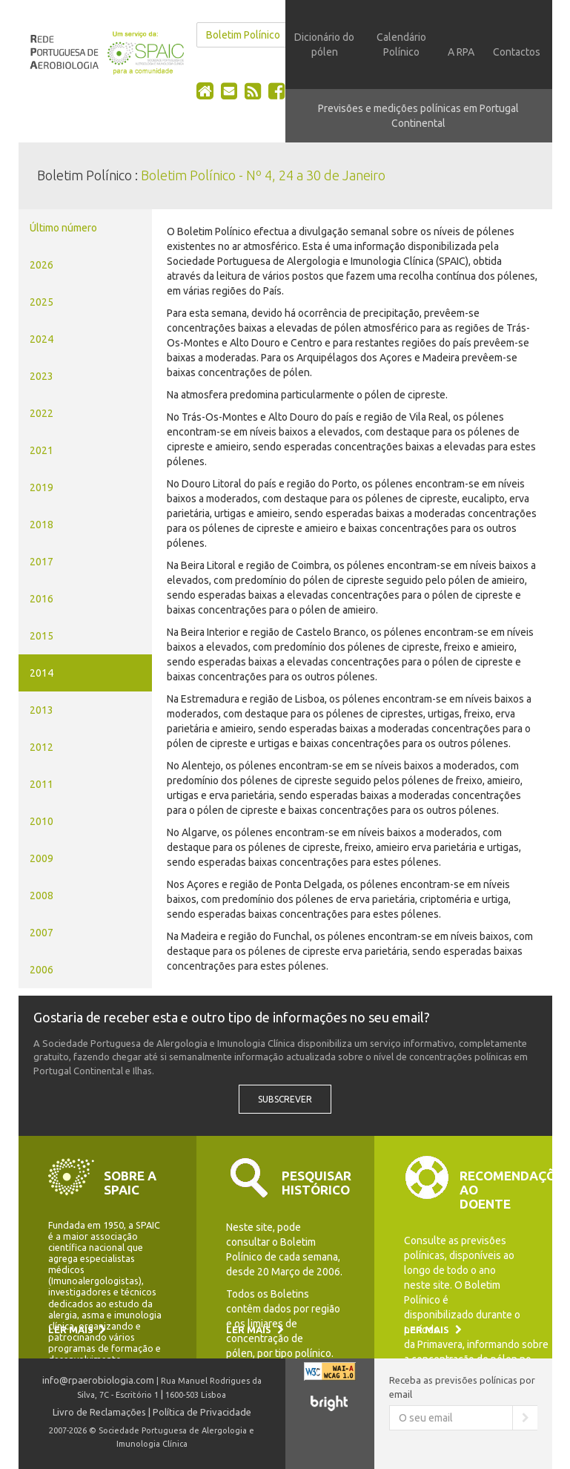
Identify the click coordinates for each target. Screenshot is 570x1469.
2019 (41, 487)
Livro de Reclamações (99, 1412)
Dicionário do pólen (324, 44)
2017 (41, 562)
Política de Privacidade (202, 1412)
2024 (41, 339)
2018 (41, 524)
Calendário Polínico (401, 44)
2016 (41, 599)
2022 (41, 413)
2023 (41, 376)
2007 (41, 933)
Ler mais (77, 1329)
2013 (41, 710)
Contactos (516, 52)
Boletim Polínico (243, 35)
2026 (41, 265)
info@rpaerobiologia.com (98, 1380)
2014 (41, 673)
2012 (41, 747)
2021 (41, 450)
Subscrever (285, 1099)
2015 (41, 636)
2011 (41, 784)
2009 (41, 858)
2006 (41, 970)
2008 (41, 895)
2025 (41, 302)
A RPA (461, 52)
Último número (63, 228)
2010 (41, 821)
